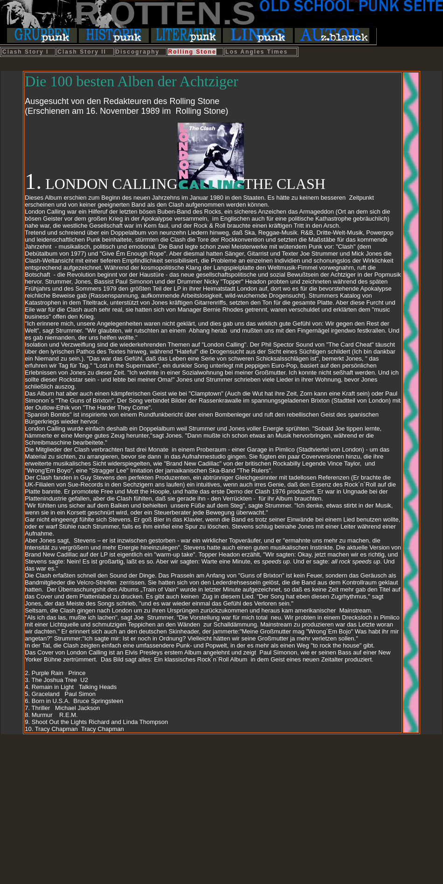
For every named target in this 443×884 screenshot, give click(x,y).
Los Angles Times (256, 52)
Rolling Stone (192, 52)
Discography (138, 52)
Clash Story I (25, 52)
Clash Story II (81, 52)
